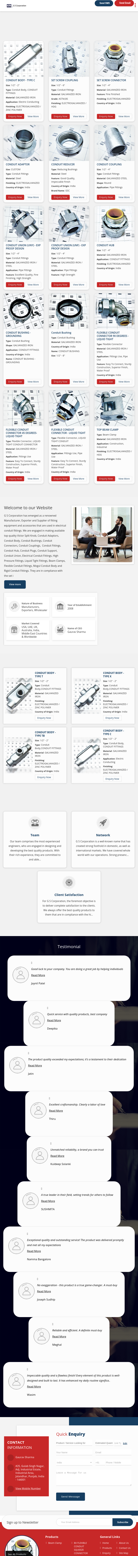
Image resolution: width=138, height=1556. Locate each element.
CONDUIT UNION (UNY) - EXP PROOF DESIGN (23, 247)
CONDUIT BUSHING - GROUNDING (18, 334)
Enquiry (106, 1553)
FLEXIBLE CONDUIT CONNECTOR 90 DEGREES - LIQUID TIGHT (113, 336)
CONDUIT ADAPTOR (18, 164)
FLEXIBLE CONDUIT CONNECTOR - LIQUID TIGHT (68, 431)
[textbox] (118, 1443)
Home (105, 1542)
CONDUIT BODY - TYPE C (20, 80)
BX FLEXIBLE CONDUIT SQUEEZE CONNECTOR (81, 1548)
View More (33, 116)
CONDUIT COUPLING (109, 164)
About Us (124, 1542)
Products (51, 1537)
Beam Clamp (55, 1542)
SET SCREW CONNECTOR (111, 80)
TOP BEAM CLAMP (107, 429)
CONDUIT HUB (105, 245)
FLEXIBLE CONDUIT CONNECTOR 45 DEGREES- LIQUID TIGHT (21, 433)
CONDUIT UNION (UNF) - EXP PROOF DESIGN (68, 247)
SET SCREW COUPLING (64, 80)
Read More (38, 975)
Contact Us (125, 1547)
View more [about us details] (15, 584)
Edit (125, 1443)
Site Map (123, 1553)
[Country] (74, 1462)
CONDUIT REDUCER (63, 164)
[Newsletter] (94, 1522)
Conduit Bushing (61, 332)
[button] (28, 1488)
